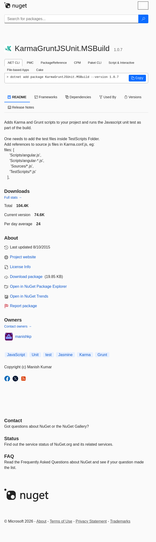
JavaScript (16, 355)
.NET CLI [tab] (13, 62)
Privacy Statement (91, 521)
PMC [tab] (30, 62)
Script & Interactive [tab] (121, 62)
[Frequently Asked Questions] (9, 456)
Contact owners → (18, 326)
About (41, 521)
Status (11, 438)
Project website (23, 257)
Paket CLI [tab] (94, 62)
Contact (13, 420)
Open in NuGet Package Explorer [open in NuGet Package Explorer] (38, 286)
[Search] (143, 19)
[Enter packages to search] (71, 19)
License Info (20, 267)
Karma (85, 355)
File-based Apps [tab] (18, 70)
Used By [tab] (107, 97)
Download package (26, 277)
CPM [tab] (77, 62)
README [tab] (17, 97)
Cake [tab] (39, 70)
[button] (137, 78)
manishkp (23, 336)
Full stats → (13, 197)
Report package (23, 306)
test (48, 355)
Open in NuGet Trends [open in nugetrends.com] (29, 296)
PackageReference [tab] (54, 62)
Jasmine (65, 355)
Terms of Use (61, 521)
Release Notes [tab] (21, 107)
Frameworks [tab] (45, 97)
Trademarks (120, 521)
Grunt (102, 355)
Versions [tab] (132, 97)
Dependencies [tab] (78, 97)
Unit (35, 355)
